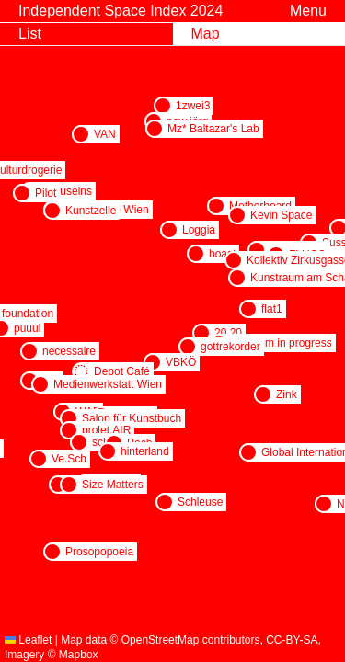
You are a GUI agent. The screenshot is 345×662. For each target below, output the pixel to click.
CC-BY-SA (291, 639)
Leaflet (28, 639)
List (29, 33)
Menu (308, 10)
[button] (163, 106)
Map (205, 33)
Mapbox (78, 654)
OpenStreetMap (160, 639)
